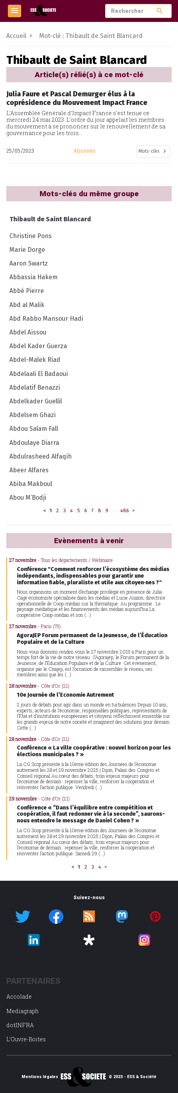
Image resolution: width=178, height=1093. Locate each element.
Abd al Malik (26, 305)
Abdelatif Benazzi (34, 387)
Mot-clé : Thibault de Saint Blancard (91, 36)
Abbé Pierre (26, 290)
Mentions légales (40, 1077)
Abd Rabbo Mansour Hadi (46, 318)
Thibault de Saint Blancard (50, 219)
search (160, 11)
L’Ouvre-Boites (26, 1039)
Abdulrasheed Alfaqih (40, 456)
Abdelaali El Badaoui (38, 374)
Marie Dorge (27, 249)
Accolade (19, 996)
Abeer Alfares (29, 470)
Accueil (16, 36)
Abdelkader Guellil (35, 401)
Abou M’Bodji (27, 497)
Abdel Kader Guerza (38, 346)
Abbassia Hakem (33, 277)
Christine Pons (30, 236)
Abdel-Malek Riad (34, 359)
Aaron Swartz (28, 263)
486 (124, 510)
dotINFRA (20, 1025)
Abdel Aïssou (27, 332)
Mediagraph (22, 1011)
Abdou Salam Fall (33, 428)
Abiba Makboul (30, 484)
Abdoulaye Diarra (34, 442)
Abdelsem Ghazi (32, 415)
